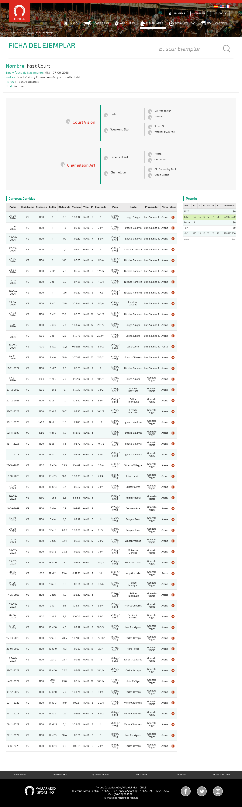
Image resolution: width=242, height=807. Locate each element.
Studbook (220, 13)
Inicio (74, 23)
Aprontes (127, 23)
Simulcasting (216, 23)
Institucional (60, 775)
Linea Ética (141, 775)
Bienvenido (20, 775)
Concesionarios (222, 775)
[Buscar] (189, 49)
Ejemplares (154, 23)
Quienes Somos (100, 775)
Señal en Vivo (185, 23)
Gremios (181, 775)
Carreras (101, 23)
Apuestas (179, 13)
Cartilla (199, 13)
